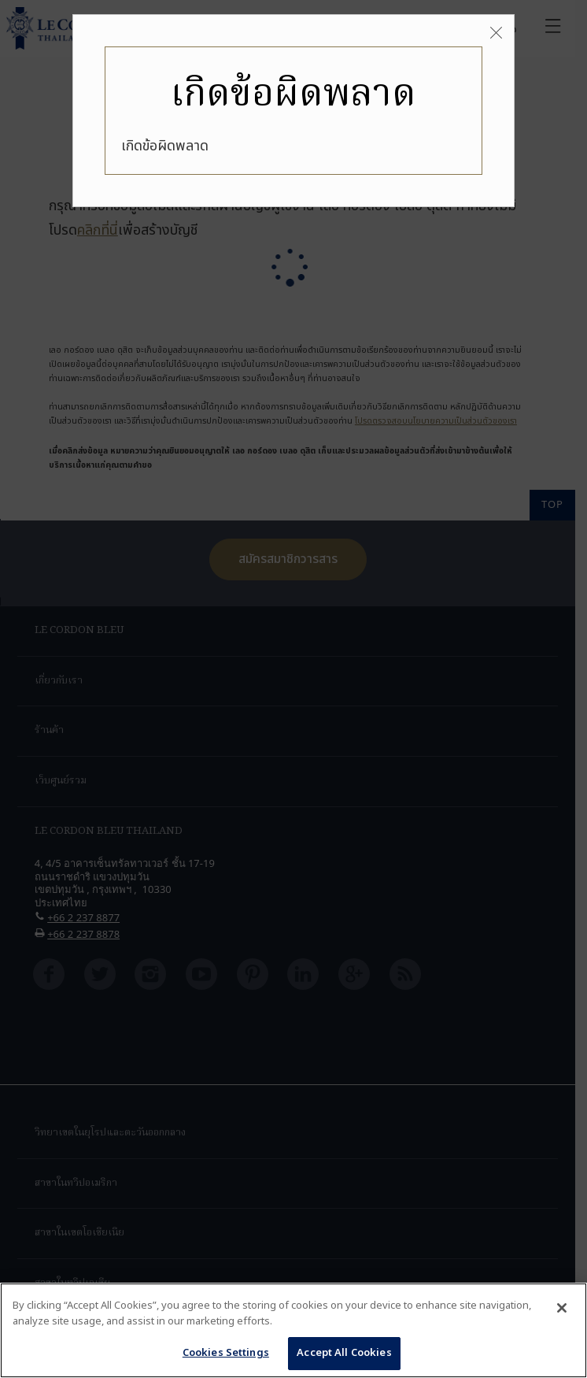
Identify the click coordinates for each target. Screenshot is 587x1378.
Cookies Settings (226, 1353)
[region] (293, 1330)
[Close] (496, 34)
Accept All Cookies (344, 1353)
